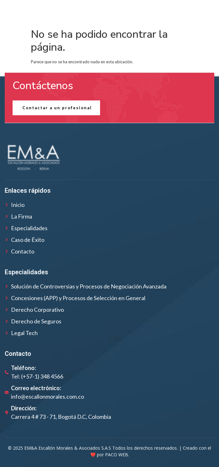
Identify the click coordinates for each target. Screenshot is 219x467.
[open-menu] (205, 12)
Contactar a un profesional (57, 107)
